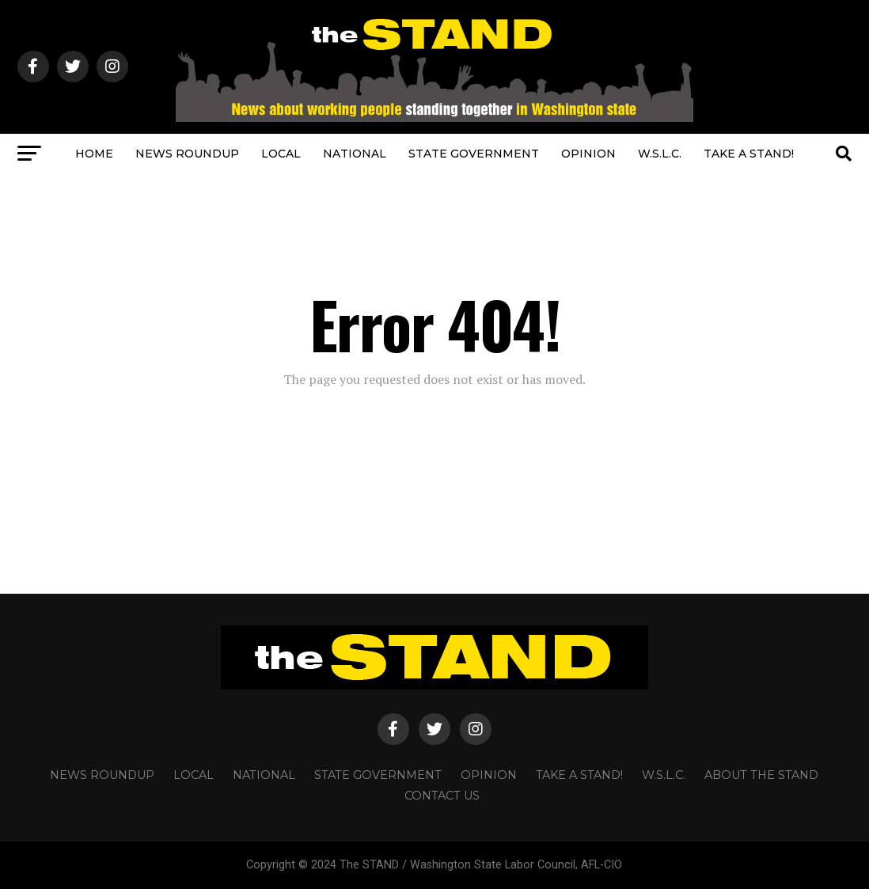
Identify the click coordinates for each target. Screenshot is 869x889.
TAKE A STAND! (749, 153)
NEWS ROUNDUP (187, 153)
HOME (94, 153)
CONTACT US (442, 795)
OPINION (588, 153)
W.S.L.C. (659, 153)
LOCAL (281, 153)
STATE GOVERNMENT (473, 153)
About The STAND (761, 775)
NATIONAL (354, 153)
